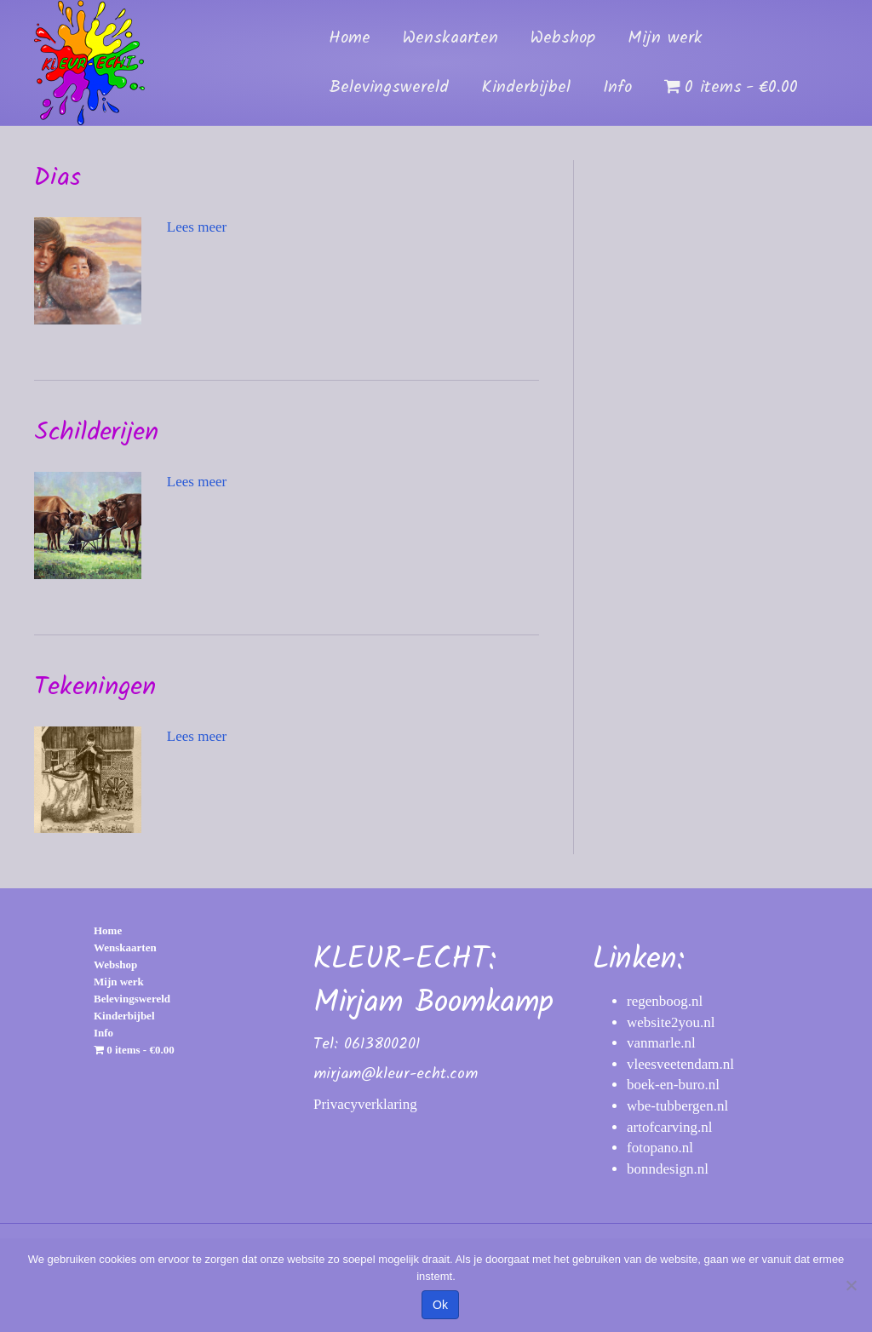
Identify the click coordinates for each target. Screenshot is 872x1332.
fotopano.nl (660, 1148)
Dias (57, 178)
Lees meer (197, 227)
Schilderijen (96, 432)
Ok (440, 1305)
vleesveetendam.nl (680, 1064)
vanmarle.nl (661, 1043)
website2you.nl (670, 1022)
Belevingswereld (389, 87)
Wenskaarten (450, 38)
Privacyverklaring (365, 1104)
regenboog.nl (665, 1001)
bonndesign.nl (667, 1169)
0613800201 (382, 1044)
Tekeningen (95, 687)
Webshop (563, 38)
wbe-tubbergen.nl (677, 1106)
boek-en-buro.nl (673, 1085)
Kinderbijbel (526, 87)
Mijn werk (665, 38)
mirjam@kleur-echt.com (395, 1074)
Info (617, 87)
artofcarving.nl (670, 1127)
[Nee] (850, 1285)
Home (349, 38)
